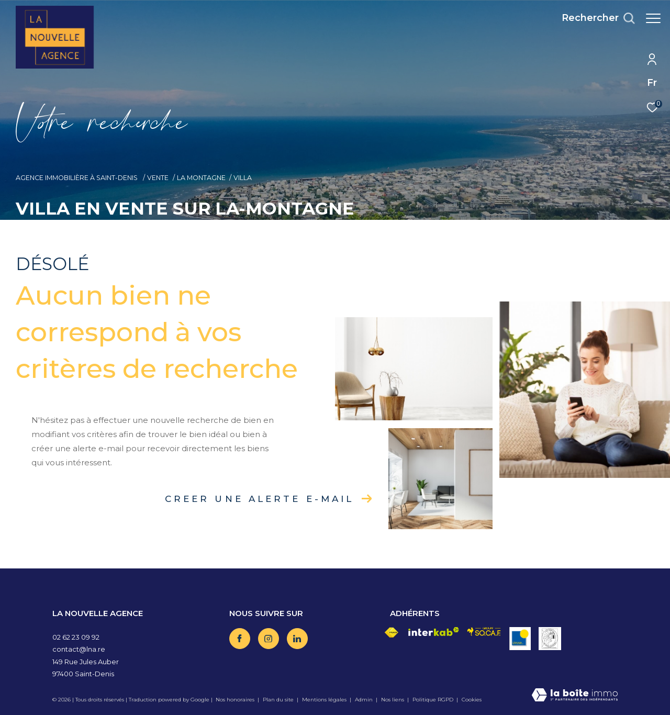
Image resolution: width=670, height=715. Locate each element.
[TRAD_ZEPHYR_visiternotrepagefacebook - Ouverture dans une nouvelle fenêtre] (239, 638)
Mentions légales (325, 699)
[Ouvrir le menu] (653, 18)
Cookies (472, 700)
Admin (364, 699)
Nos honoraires (235, 699)
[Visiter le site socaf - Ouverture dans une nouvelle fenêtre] (484, 631)
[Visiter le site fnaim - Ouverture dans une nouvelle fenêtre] (391, 632)
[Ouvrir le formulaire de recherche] (593, 18)
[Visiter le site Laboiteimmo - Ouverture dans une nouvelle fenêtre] (575, 695)
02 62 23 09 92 (75, 637)
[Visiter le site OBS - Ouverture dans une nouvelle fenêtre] (520, 638)
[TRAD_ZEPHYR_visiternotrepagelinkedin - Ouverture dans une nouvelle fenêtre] (297, 638)
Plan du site (279, 699)
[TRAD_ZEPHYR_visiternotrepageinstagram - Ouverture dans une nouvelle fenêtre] (268, 638)
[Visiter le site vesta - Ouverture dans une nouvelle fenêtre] (550, 638)
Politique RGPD (432, 699)
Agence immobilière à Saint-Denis (77, 178)
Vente (158, 178)
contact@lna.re (78, 649)
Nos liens (393, 699)
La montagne (201, 178)
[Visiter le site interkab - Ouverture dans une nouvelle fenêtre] (434, 631)
